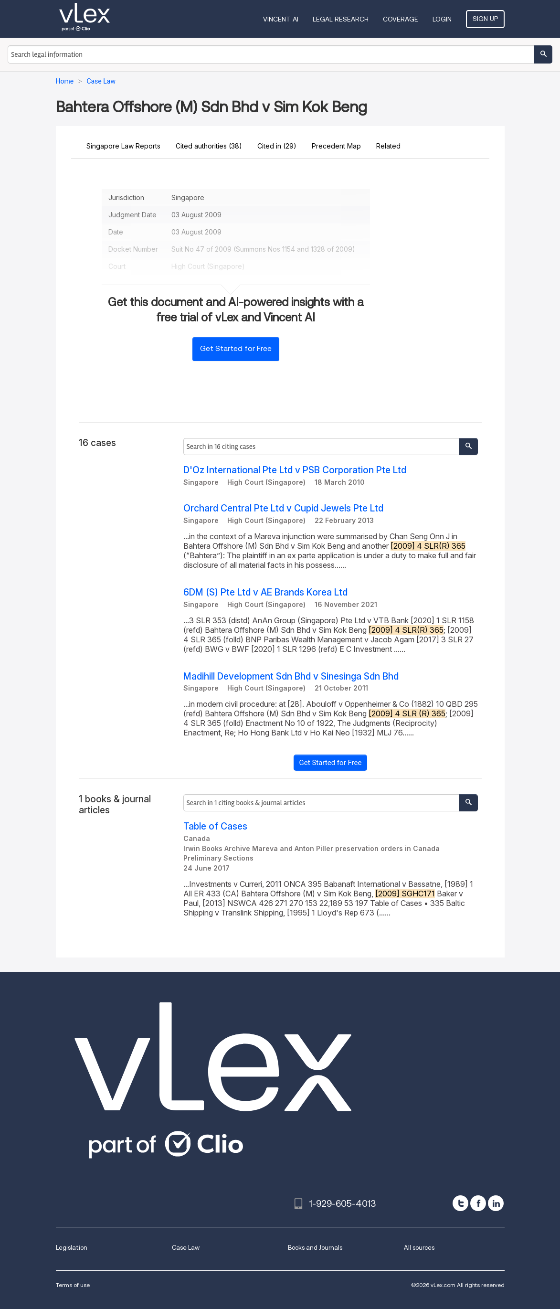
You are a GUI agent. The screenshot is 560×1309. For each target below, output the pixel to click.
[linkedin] (496, 1203)
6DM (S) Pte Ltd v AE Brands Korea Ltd (265, 592)
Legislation (71, 1247)
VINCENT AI (280, 19)
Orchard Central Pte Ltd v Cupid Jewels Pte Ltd (283, 508)
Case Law (186, 1247)
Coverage (400, 19)
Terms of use (73, 1285)
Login (442, 19)
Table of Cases (215, 826)
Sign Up (485, 18)
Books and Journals (315, 1247)
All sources (419, 1247)
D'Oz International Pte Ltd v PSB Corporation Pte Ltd (294, 470)
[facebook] (478, 1203)
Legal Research (341, 19)
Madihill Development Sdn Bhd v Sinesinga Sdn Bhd (291, 676)
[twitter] (460, 1203)
